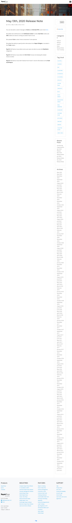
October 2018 (60, 300)
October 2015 (60, 387)
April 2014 (59, 421)
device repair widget (60, 100)
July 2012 (59, 468)
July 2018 (59, 308)
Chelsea (9, 24)
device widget (59, 95)
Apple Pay (59, 80)
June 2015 (59, 392)
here (47, 30)
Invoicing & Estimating (42, 498)
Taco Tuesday (60, 49)
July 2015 (59, 391)
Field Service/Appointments (43, 502)
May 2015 (59, 394)
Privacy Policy (59, 487)
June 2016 (59, 367)
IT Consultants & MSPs (24, 487)
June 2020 (59, 252)
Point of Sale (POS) (42, 487)
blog (58, 91)
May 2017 (59, 340)
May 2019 (59, 282)
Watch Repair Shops (23, 495)
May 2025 (59, 172)
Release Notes (21, 24)
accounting (60, 77)
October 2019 (60, 271)
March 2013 (60, 450)
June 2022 (59, 214)
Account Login (59, 493)
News (58, 46)
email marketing (59, 105)
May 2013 (59, 447)
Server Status (59, 495)
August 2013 (60, 443)
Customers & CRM (42, 491)
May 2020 (59, 253)
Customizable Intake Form (43, 496)
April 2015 (59, 396)
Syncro (2, 487)
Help (57, 486)
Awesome (59, 121)
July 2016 (59, 365)
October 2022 (60, 205)
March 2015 (60, 398)
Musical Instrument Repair (24, 498)
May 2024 (59, 174)
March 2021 (60, 228)
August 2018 (60, 306)
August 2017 (60, 335)
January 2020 (60, 262)
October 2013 (60, 438)
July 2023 (59, 185)
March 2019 (60, 286)
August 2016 (60, 364)
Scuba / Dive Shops (23, 496)
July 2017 (59, 336)
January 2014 (60, 429)
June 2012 (59, 470)
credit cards (60, 133)
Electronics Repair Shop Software (26, 504)
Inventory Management (43, 489)
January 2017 (60, 349)
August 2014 (60, 414)
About (3, 502)
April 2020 (59, 255)
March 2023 (60, 192)
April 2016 (59, 371)
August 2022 (60, 210)
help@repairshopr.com (6, 500)
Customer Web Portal (42, 493)
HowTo (59, 44)
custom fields (59, 84)
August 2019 (60, 277)
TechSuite (3, 489)
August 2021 (60, 219)
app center (59, 118)
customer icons (59, 114)
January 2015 (60, 400)
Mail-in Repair (41, 511)
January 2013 (60, 452)
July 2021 (59, 221)
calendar (59, 64)
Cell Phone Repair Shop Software (26, 489)
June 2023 (59, 187)
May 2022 (59, 215)
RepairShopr (3, 486)
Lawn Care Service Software (25, 505)
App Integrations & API (42, 505)
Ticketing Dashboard (42, 495)
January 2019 (60, 291)
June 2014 (59, 418)
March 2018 (60, 315)
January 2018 (60, 320)
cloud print (60, 70)
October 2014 (60, 409)
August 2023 (60, 183)
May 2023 (59, 188)
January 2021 (60, 234)
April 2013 (59, 448)
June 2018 (59, 309)
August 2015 (60, 389)
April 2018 (59, 313)
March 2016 (60, 373)
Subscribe (60, 29)
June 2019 (59, 280)
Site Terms (58, 489)
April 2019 (59, 284)
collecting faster (59, 128)
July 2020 (59, 250)
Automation (60, 73)
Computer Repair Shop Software (26, 486)
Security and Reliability (61, 491)
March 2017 (60, 344)
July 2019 (59, 279)
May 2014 (59, 420)
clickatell (59, 60)
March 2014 (60, 423)
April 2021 (59, 226)
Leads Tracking (41, 504)
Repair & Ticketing (41, 486)
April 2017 (59, 342)
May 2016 (59, 369)
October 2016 (60, 358)
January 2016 (60, 378)
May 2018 (59, 311)
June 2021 (59, 223)
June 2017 (59, 338)
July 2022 (59, 212)
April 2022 (59, 217)
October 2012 (60, 461)
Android (59, 124)
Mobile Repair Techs (23, 500)
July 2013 (59, 445)
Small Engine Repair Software (25, 502)
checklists (59, 88)
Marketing (40, 500)
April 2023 (59, 190)
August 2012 (60, 467)
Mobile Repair (41, 513)
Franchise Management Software (26, 491)
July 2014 (59, 416)
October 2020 (60, 243)
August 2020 (60, 248)
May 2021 (59, 225)
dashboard (59, 110)
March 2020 (60, 257)
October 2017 (60, 329)
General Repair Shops (23, 493)
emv (58, 67)
